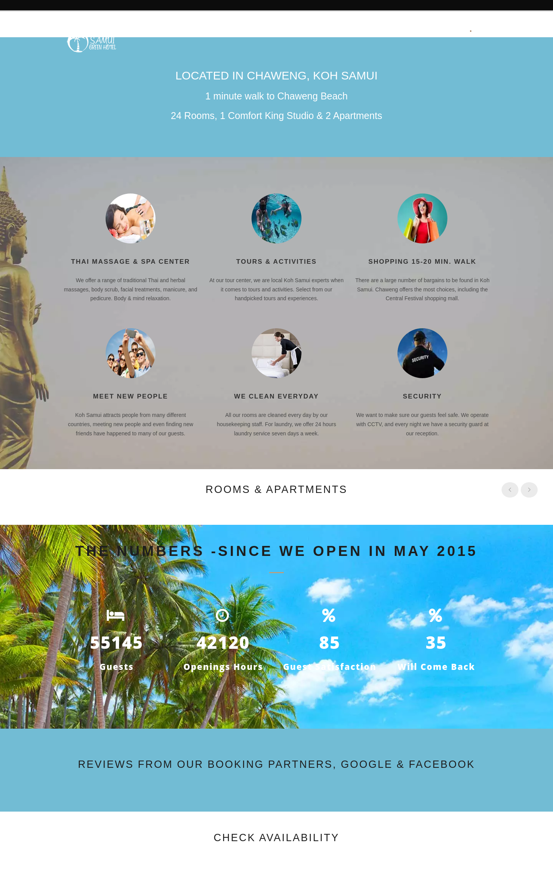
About (187, 32)
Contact (386, 32)
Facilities (263, 32)
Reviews (223, 32)
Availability (343, 32)
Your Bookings (435, 32)
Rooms (301, 32)
